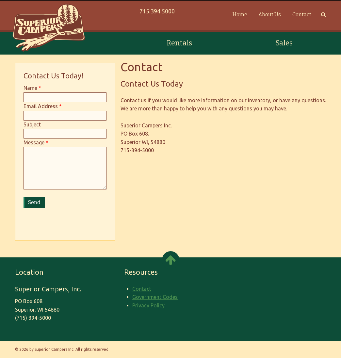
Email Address (41, 106)
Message (34, 142)
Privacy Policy (148, 305)
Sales (284, 43)
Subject (32, 124)
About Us (269, 14)
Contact (301, 14)
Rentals (179, 43)
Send (34, 202)
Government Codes (155, 297)
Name (30, 88)
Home (240, 14)
